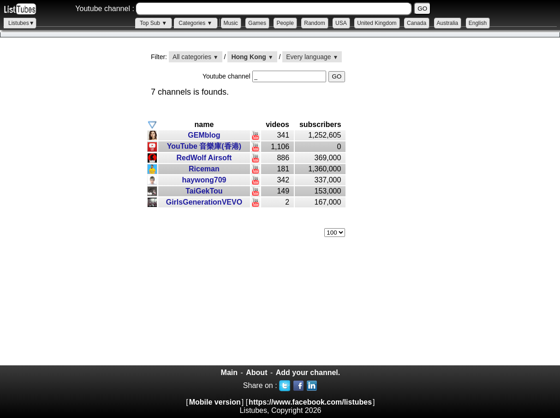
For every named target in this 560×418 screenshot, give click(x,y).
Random (314, 23)
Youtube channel (227, 76)
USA (341, 23)
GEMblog (204, 135)
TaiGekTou (203, 191)
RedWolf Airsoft (204, 158)
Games (257, 23)
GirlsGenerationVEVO (204, 202)
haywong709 (204, 180)
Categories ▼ (195, 23)
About (256, 372)
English (478, 23)
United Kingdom (376, 23)
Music (231, 23)
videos (277, 124)
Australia (448, 23)
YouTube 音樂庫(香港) (204, 146)
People (284, 23)
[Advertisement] (69, 208)
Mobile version (215, 402)
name (204, 124)
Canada (416, 23)
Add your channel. (308, 372)
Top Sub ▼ (153, 23)
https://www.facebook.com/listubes (310, 402)
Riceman (204, 169)
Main (229, 372)
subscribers (320, 124)
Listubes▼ (21, 23)
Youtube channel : (104, 8)
